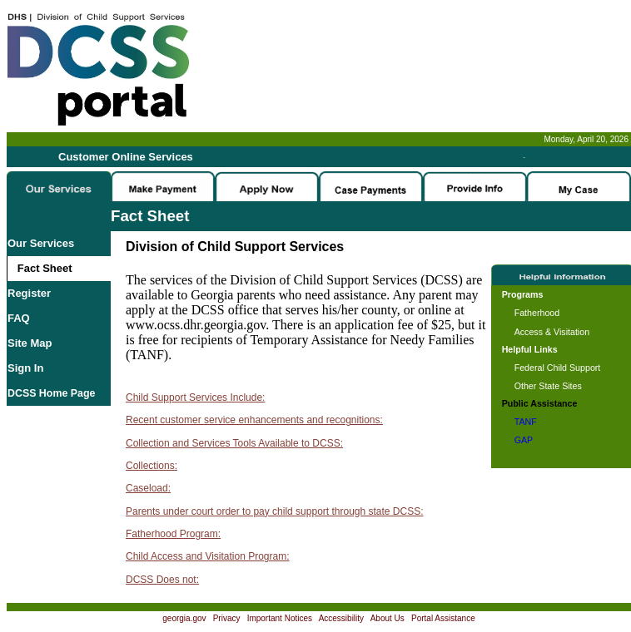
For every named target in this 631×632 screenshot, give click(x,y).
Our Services (40, 243)
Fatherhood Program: (173, 534)
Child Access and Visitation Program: (208, 556)
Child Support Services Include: (195, 397)
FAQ (18, 318)
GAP (524, 440)
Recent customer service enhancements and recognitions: (254, 420)
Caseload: (148, 488)
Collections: (151, 466)
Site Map (29, 343)
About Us (387, 618)
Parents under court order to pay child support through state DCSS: (275, 511)
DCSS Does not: (162, 579)
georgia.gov (184, 618)
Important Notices (279, 618)
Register (29, 293)
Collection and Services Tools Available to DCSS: (234, 443)
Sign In (25, 368)
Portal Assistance (443, 618)
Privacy (227, 618)
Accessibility (341, 618)
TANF (525, 422)
